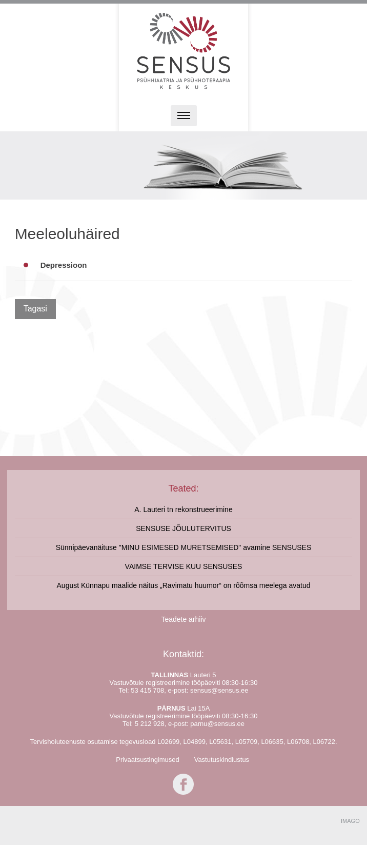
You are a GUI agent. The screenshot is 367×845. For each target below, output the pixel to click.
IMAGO (350, 821)
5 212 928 (150, 724)
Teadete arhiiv (183, 619)
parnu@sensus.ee (217, 724)
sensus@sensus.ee (219, 690)
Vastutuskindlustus (221, 759)
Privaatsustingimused (147, 759)
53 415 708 (147, 690)
